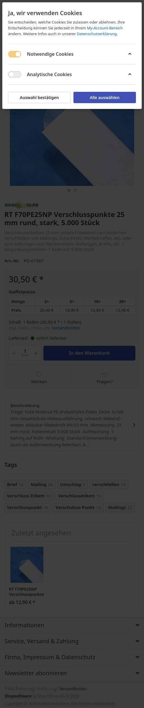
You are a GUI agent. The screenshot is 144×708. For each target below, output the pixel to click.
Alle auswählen (104, 97)
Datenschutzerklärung (97, 33)
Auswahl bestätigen (39, 97)
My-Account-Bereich (105, 28)
